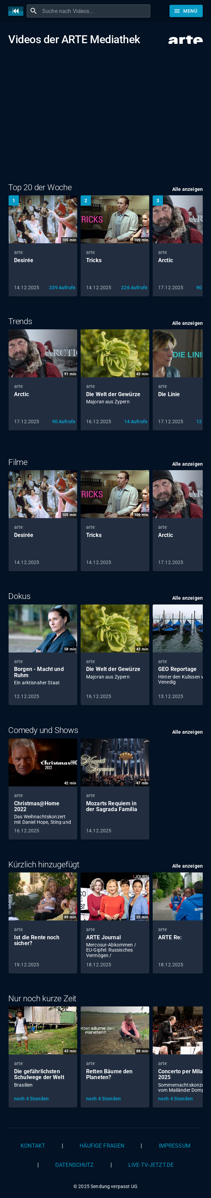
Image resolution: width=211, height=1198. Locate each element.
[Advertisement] (105, 114)
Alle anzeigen (187, 189)
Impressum (174, 1145)
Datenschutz (74, 1165)
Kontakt (33, 1145)
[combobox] (95, 10)
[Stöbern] (186, 11)
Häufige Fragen (102, 1145)
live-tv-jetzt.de (151, 1165)
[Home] (17, 11)
